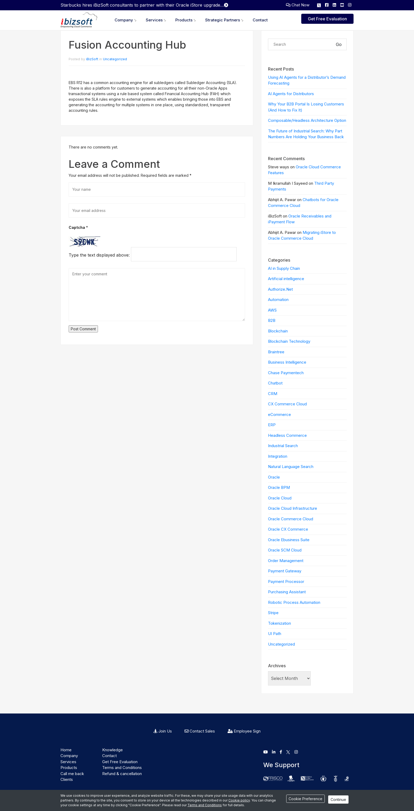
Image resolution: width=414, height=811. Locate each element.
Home (66, 749)
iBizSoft (92, 59)
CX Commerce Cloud (287, 403)
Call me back (72, 773)
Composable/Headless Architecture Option (307, 120)
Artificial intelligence (286, 278)
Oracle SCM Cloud (285, 550)
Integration (277, 456)
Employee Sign (244, 731)
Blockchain (278, 330)
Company (124, 19)
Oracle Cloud (279, 497)
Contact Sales (200, 731)
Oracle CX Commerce (288, 529)
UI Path (274, 633)
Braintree (276, 351)
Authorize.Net (280, 289)
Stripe (273, 612)
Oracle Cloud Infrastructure (292, 508)
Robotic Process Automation (294, 602)
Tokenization (279, 623)
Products (183, 19)
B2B (271, 320)
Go (339, 44)
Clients (66, 779)
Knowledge (112, 749)
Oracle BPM (279, 487)
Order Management (285, 560)
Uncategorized (115, 59)
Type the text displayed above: (99, 255)
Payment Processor (286, 581)
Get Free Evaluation (327, 18)
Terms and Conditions (122, 767)
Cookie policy (239, 800)
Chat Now (297, 4)
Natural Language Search (290, 466)
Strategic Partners (222, 19)
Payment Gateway (284, 570)
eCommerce (279, 414)
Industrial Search (283, 445)
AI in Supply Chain (284, 268)
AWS (272, 310)
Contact (260, 19)
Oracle (274, 477)
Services (154, 19)
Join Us (162, 731)
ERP (272, 424)
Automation (278, 299)
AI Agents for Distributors (291, 93)
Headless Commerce (287, 435)
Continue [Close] (338, 799)
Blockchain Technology (289, 341)
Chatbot (275, 383)
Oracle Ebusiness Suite (288, 539)
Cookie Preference (305, 798)
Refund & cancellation (122, 773)
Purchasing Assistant (287, 591)
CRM (272, 393)
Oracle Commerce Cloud (290, 518)
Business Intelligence (287, 362)
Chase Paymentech (286, 372)
